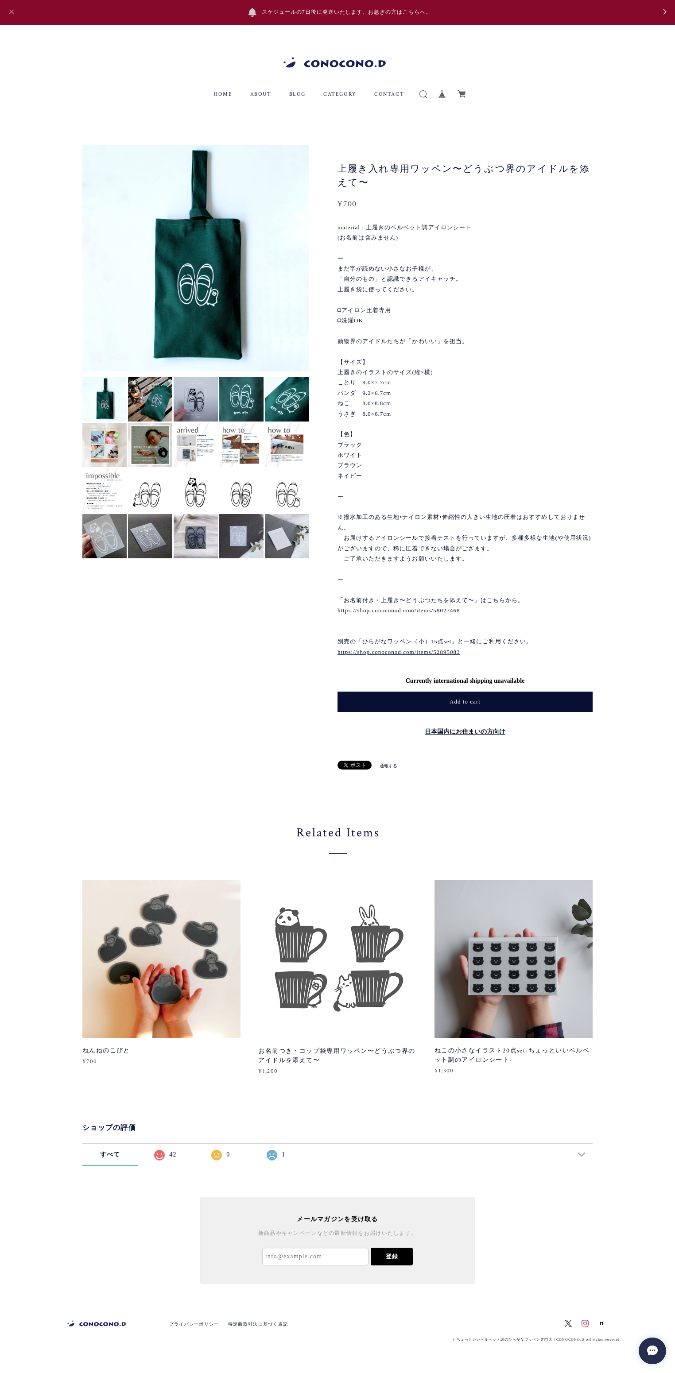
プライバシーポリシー (194, 1324)
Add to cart (465, 701)
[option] (195, 258)
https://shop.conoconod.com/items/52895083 (399, 652)
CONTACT (389, 94)
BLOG (297, 94)
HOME (223, 94)
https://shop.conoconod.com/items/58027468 (399, 610)
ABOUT (261, 94)
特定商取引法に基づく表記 (258, 1324)
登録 (392, 1256)
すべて (110, 1154)
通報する (388, 765)
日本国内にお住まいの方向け (465, 731)
